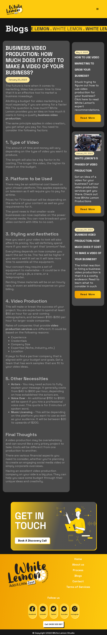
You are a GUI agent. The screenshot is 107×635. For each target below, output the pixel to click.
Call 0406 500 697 (53, 624)
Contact (78, 581)
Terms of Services (78, 586)
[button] (97, 9)
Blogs (78, 575)
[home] (15, 9)
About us (78, 564)
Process (78, 570)
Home (78, 559)
